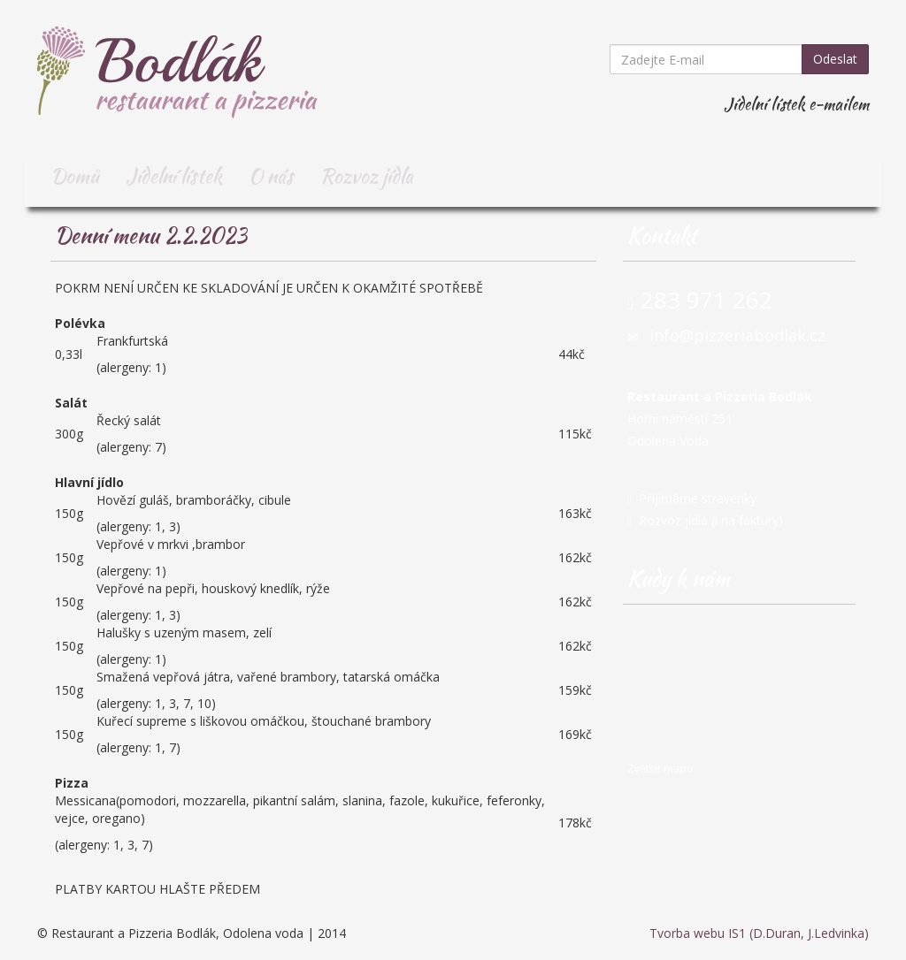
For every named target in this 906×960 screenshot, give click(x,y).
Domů (74, 176)
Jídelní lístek (174, 176)
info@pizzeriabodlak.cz (737, 335)
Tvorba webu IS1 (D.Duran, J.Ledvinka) (759, 933)
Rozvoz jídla (366, 176)
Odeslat (835, 58)
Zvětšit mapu (660, 768)
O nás (271, 176)
